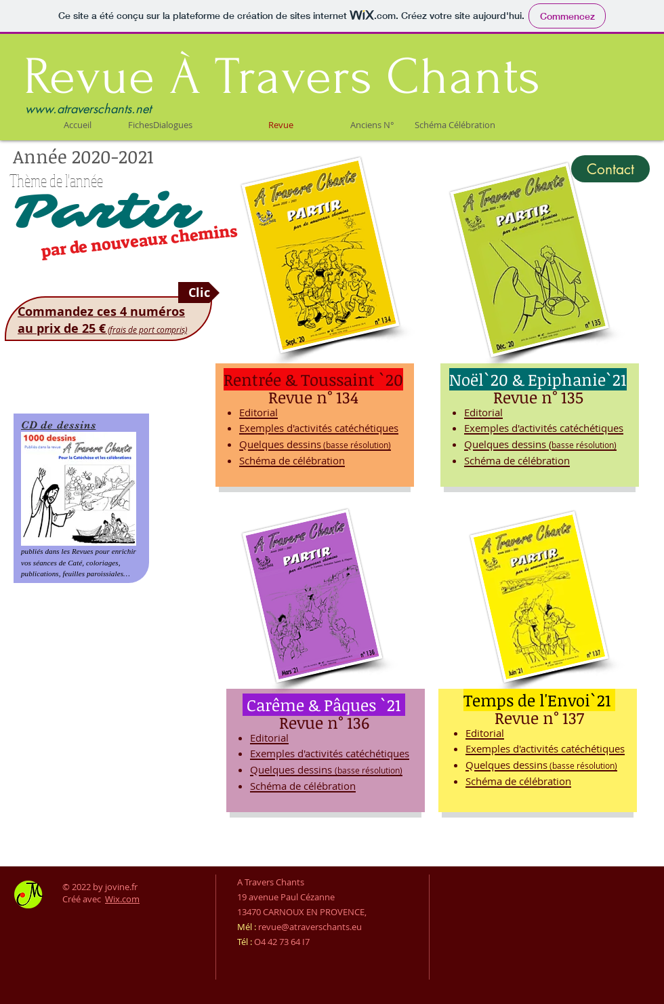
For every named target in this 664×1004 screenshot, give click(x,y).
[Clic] (199, 292)
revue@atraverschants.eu (310, 927)
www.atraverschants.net (88, 108)
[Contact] (610, 168)
